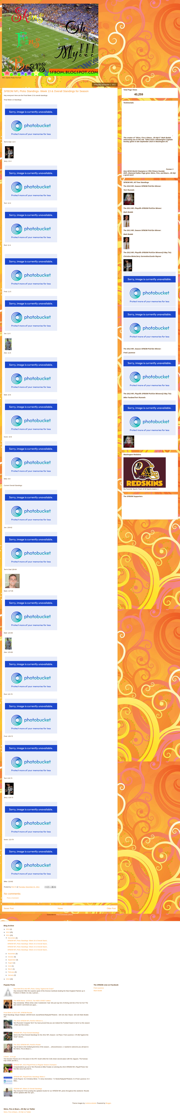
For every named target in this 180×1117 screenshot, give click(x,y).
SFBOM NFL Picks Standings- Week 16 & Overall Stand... (27, 941)
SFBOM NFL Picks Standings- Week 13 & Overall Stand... (27, 950)
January (11, 975)
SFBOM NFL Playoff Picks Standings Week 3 (29, 1077)
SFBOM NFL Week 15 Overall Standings (28, 1089)
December (12, 938)
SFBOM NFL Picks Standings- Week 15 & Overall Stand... (27, 944)
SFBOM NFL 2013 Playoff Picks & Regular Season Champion (35, 1065)
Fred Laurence (99, 988)
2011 (8, 935)
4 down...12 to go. (10, 1057)
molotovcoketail (90, 1103)
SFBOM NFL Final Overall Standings (26, 1033)
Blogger (108, 1103)
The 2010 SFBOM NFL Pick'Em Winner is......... (30, 1021)
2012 (8, 932)
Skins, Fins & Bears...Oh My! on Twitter (17, 1112)
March (10, 969)
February (11, 972)
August (10, 963)
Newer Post (9, 908)
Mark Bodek (98, 991)
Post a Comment (13, 898)
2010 (8, 979)
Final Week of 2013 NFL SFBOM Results (18, 1013)
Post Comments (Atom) (64, 915)
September (12, 960)
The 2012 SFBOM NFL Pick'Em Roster (27, 1045)
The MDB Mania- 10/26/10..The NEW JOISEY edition (32, 1001)
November (12, 954)
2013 (8, 929)
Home (60, 908)
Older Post (111, 908)
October (11, 957)
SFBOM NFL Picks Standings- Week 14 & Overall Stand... (27, 947)
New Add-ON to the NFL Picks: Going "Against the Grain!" (34, 989)
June (10, 966)
